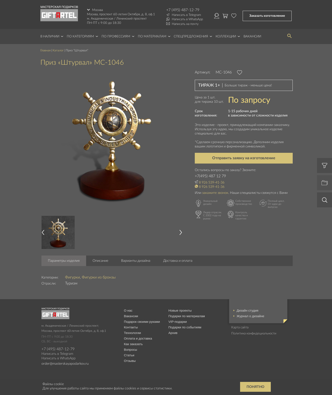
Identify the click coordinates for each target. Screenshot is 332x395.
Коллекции (226, 36)
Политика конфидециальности (253, 333)
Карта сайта (239, 327)
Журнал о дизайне (250, 316)
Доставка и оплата (177, 260)
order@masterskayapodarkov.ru (65, 363)
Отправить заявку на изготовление (243, 158)
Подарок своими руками (142, 321)
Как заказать (133, 344)
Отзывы (130, 361)
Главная (45, 50)
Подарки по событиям (184, 327)
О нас (128, 310)
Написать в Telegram (186, 15)
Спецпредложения (191, 36)
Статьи (129, 355)
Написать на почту (185, 24)
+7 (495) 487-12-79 (182, 10)
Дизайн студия (247, 310)
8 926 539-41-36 (211, 182)
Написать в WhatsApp (187, 19)
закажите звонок (215, 192)
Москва (97, 10)
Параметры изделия (64, 260)
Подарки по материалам (186, 316)
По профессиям (116, 36)
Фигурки (72, 277)
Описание (100, 260)
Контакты (131, 327)
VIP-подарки (177, 321)
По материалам (152, 36)
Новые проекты (180, 310)
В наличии (49, 36)
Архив (172, 333)
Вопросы (130, 349)
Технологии (132, 333)
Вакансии (252, 36)
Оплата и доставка (138, 338)
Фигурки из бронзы (99, 277)
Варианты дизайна (135, 260)
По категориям (80, 36)
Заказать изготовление (267, 15)
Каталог (58, 50)
